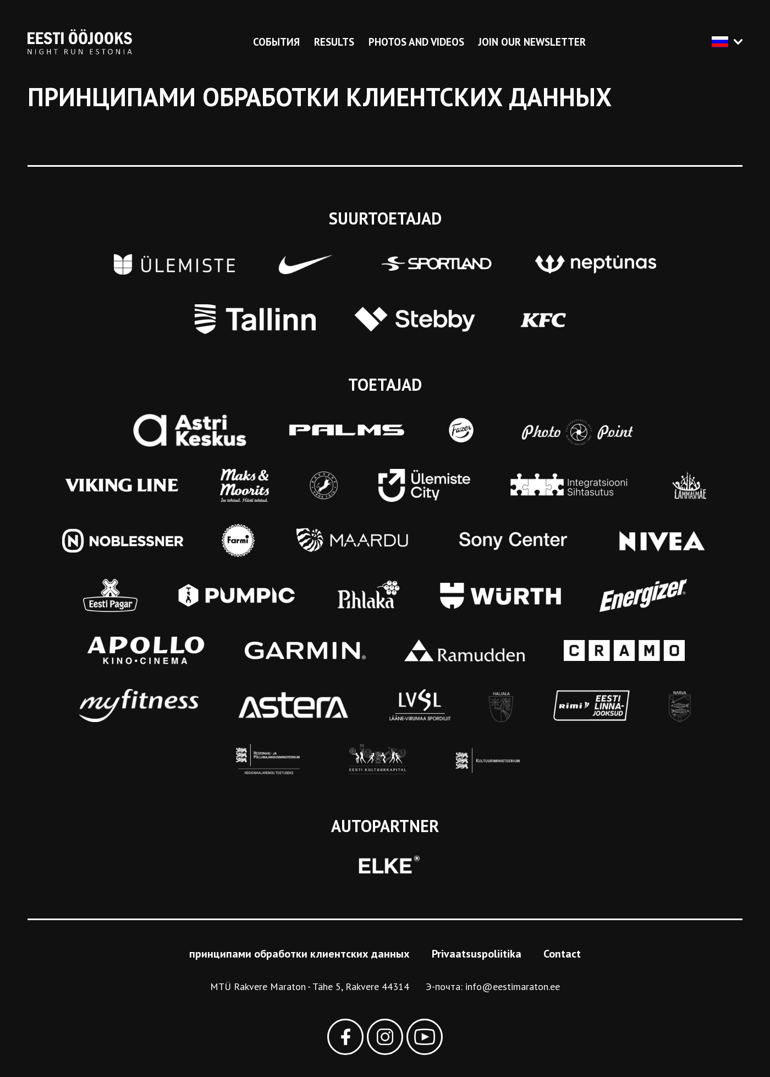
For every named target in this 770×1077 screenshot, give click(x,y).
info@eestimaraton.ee (512, 986)
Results (334, 41)
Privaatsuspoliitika (476, 954)
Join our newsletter (532, 41)
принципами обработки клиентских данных (299, 954)
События (276, 41)
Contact (562, 954)
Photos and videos (416, 41)
